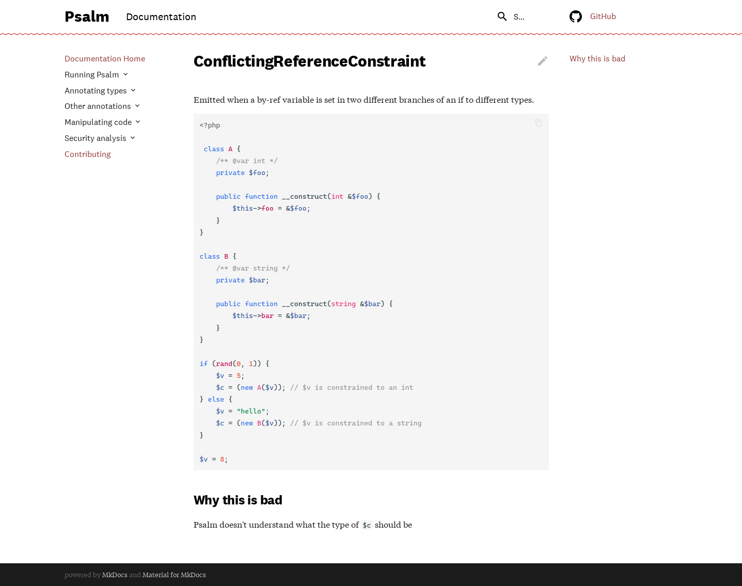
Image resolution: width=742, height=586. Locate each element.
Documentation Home (105, 59)
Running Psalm (93, 75)
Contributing (87, 154)
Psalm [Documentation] (87, 16)
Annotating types (97, 91)
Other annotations (99, 106)
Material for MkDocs (174, 574)
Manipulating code (99, 122)
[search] (489, 16)
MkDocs (115, 574)
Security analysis (97, 138)
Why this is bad (597, 59)
